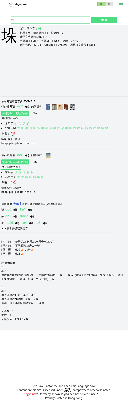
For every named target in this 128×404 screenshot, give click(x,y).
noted (106, 390)
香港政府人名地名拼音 (15, 113)
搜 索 (104, 20)
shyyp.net (30, 394)
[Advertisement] (64, 71)
